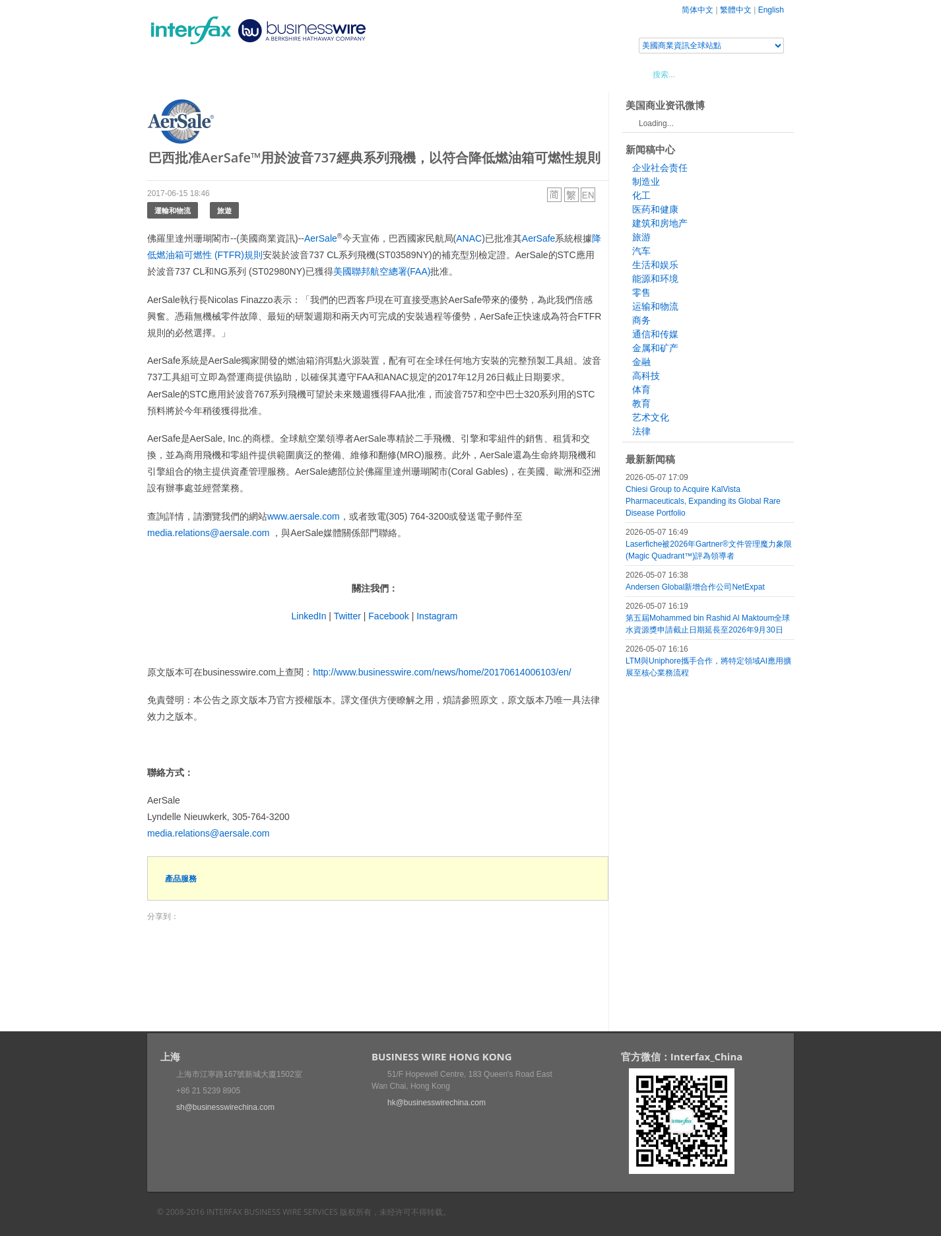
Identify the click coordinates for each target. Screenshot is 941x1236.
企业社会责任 (660, 167)
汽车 (641, 251)
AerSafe (539, 238)
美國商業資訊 (398, 74)
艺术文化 (650, 417)
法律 (641, 431)
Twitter (347, 616)
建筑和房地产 (660, 223)
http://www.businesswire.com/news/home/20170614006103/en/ (442, 672)
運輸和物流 (172, 210)
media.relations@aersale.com (208, 533)
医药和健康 (655, 209)
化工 (641, 195)
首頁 (172, 74)
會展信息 (281, 74)
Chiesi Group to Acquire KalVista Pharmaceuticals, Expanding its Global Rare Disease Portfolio (703, 501)
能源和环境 (655, 278)
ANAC (469, 238)
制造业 (646, 181)
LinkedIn (309, 616)
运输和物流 (655, 306)
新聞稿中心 (222, 74)
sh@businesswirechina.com (225, 1107)
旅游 (641, 237)
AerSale (320, 238)
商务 (641, 320)
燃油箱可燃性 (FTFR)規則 (209, 255)
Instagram (436, 616)
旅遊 (224, 210)
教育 (641, 403)
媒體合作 (335, 74)
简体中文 (697, 10)
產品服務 (181, 878)
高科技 (646, 375)
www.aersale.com (303, 516)
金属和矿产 (655, 348)
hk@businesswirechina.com (436, 1102)
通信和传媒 (655, 334)
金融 (641, 362)
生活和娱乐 (655, 264)
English (771, 10)
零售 (641, 292)
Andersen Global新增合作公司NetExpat (695, 587)
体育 (641, 389)
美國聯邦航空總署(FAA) (382, 271)
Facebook (388, 616)
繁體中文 (736, 10)
